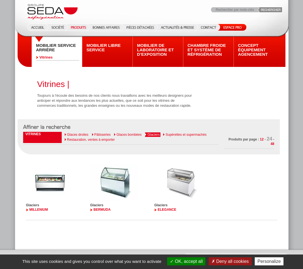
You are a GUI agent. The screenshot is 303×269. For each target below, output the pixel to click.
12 (262, 139)
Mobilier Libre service (103, 47)
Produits (78, 27)
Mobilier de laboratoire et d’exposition (155, 50)
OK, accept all (186, 261)
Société (57, 27)
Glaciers (153, 135)
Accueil (36, 27)
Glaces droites (77, 135)
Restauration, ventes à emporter (91, 140)
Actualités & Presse (177, 27)
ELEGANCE (167, 210)
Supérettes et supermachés (185, 135)
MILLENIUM (38, 210)
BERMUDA (101, 210)
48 (272, 144)
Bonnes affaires (106, 27)
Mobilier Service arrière (56, 47)
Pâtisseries (102, 135)
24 (269, 139)
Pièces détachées (140, 27)
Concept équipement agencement (253, 50)
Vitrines (45, 57)
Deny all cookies (230, 261)
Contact (208, 27)
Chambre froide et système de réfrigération (206, 50)
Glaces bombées (128, 135)
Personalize (269, 261)
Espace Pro (231, 27)
